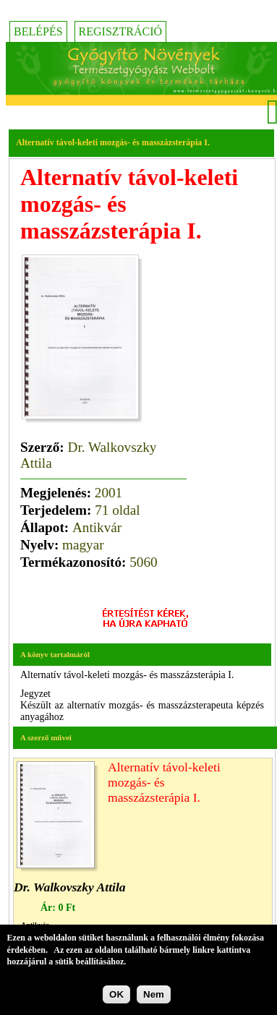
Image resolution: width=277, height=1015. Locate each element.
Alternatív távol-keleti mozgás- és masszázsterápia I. (164, 782)
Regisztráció (121, 31)
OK (116, 996)
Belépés (38, 31)
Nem (153, 996)
